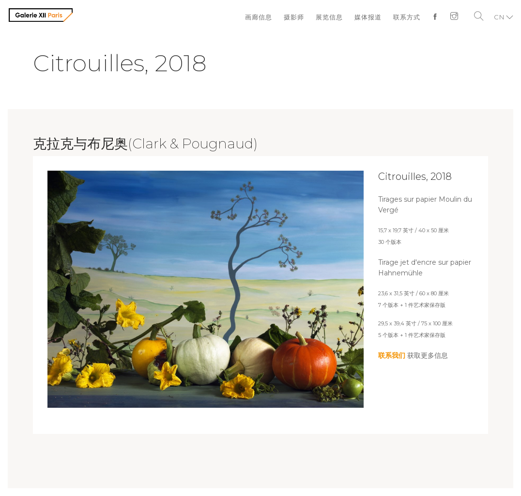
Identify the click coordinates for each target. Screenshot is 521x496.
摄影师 (294, 17)
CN (499, 17)
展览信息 (329, 17)
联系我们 (391, 355)
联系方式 (406, 17)
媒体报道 (368, 17)
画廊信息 (258, 17)
